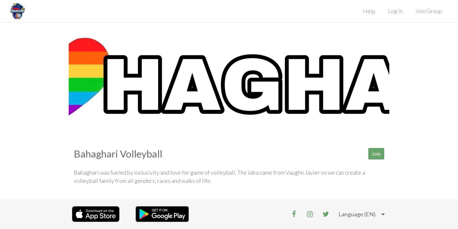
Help (369, 11)
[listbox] (361, 214)
